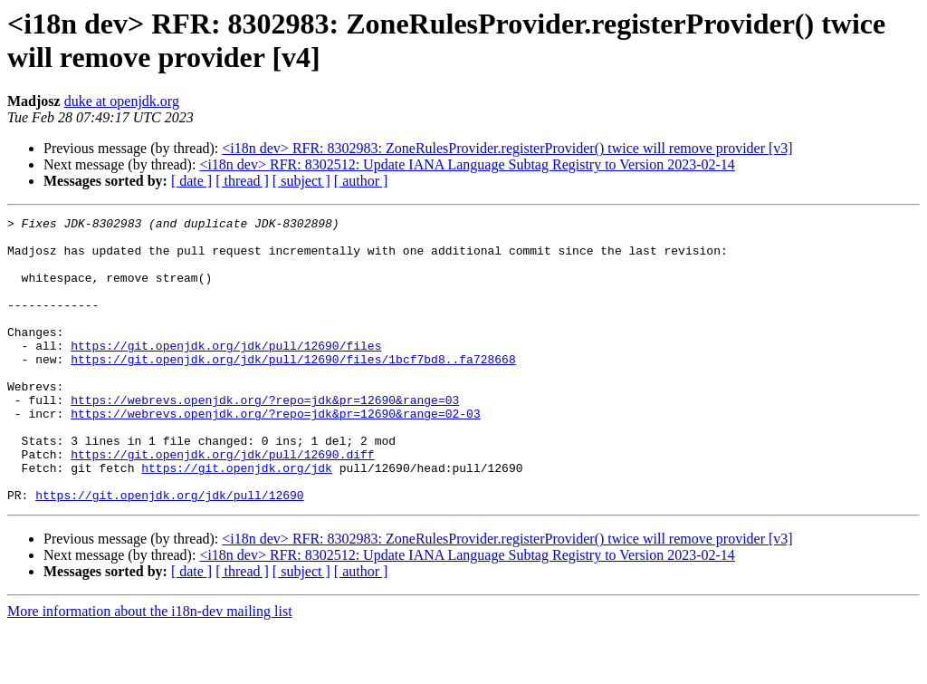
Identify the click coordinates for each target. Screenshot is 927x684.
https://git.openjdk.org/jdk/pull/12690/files (226, 372)
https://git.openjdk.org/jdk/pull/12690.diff (222, 503)
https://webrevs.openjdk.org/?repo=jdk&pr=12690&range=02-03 (275, 454)
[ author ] (361, 180)
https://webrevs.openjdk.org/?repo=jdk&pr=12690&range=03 (265, 437)
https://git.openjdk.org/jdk (236, 519)
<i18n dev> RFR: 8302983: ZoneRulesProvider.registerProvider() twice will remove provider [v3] (507, 148)
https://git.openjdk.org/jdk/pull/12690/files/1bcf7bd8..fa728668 (293, 389)
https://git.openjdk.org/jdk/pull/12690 (169, 552)
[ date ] (191, 180)
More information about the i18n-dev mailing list (149, 668)
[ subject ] (301, 180)
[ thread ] (242, 180)
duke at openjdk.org (121, 101)
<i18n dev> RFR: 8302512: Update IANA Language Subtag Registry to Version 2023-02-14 (466, 164)
